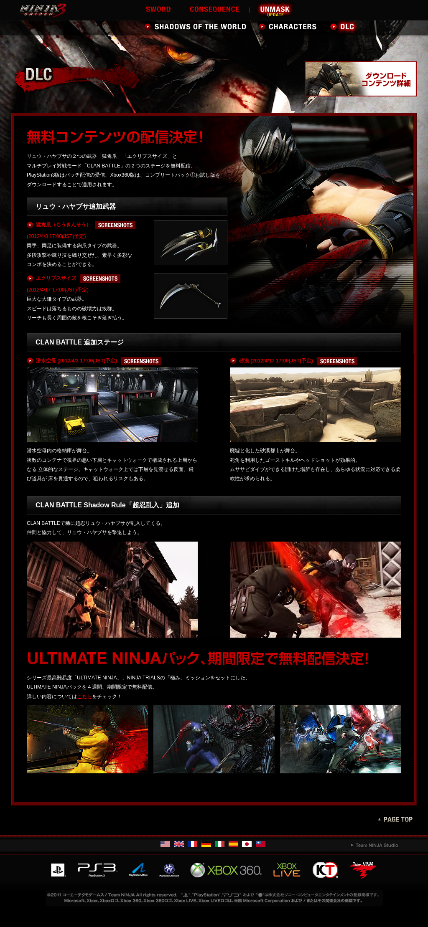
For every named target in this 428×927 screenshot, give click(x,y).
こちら (84, 696)
